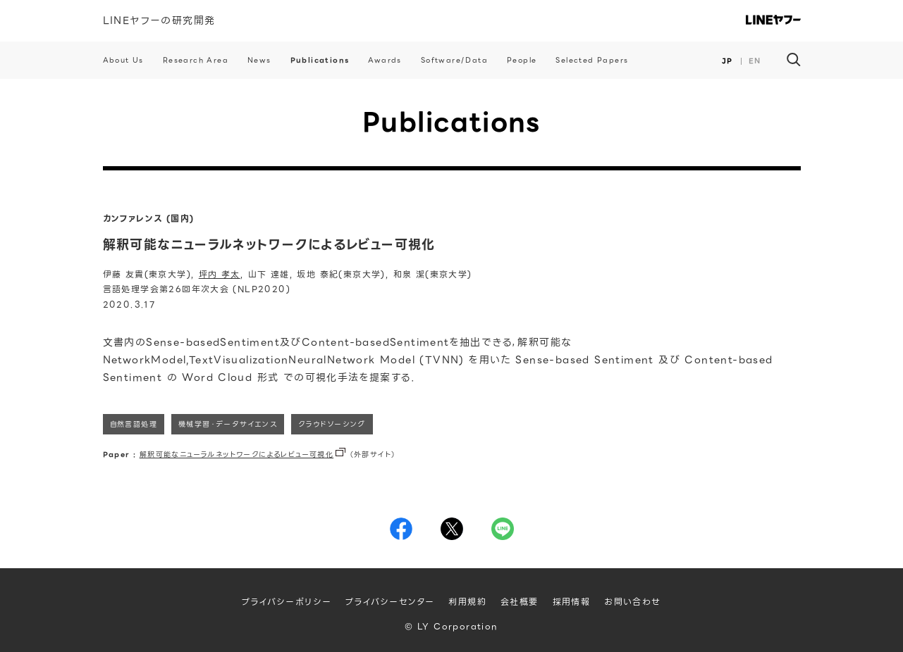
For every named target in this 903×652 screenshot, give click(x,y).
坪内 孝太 (219, 274)
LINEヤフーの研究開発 (159, 20)
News (259, 60)
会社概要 (519, 601)
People (521, 60)
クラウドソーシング (332, 424)
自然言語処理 (133, 424)
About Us (123, 60)
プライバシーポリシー (286, 601)
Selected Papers (591, 60)
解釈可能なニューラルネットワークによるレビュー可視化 (236, 454)
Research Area (195, 60)
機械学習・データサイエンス (227, 424)
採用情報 (572, 601)
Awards (384, 60)
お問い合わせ (632, 601)
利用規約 (467, 601)
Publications (320, 60)
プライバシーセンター (389, 601)
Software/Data (454, 60)
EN (755, 61)
